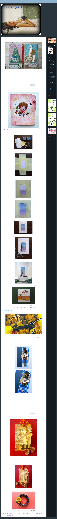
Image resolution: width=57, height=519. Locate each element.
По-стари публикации (40, 513)
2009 (50, 95)
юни (50, 85)
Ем (33, 337)
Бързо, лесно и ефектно (8, 90)
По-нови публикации (7, 513)
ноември (51, 63)
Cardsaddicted (20, 83)
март (51, 89)
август (51, 82)
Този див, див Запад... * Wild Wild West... (13, 312)
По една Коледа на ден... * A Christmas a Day (14, 40)
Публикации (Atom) (10, 515)
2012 (50, 59)
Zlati (10, 83)
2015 (50, 57)
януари (51, 92)
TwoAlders (15, 83)
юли (50, 83)
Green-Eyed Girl (14, 7)
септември (52, 80)
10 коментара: (25, 307)
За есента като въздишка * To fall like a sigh (14, 418)
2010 (50, 94)
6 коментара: (26, 412)
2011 (50, 60)
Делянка (34, 286)
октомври (51, 64)
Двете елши (30, 305)
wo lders (7, 463)
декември (51, 61)
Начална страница (23, 513)
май (50, 86)
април (51, 88)
